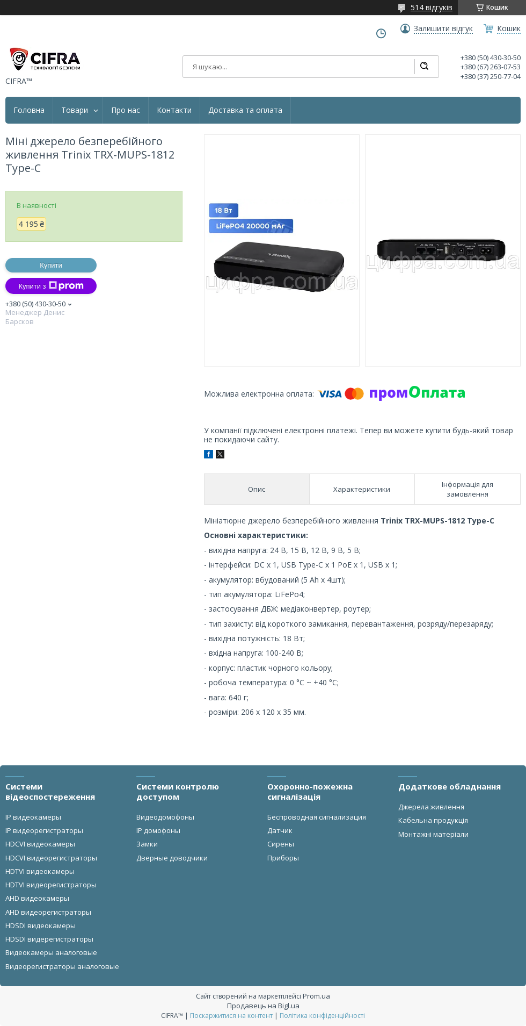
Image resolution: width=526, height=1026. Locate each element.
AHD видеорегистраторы (48, 912)
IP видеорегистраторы (44, 830)
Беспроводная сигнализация (316, 817)
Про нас (125, 110)
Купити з (50, 286)
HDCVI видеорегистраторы (51, 858)
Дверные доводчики (172, 858)
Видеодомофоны (165, 817)
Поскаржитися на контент (231, 1015)
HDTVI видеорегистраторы (51, 884)
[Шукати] (424, 66)
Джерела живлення (431, 807)
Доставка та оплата (245, 110)
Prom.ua (316, 996)
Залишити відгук (443, 28)
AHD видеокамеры (37, 898)
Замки (147, 844)
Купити (51, 265)
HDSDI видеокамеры (40, 925)
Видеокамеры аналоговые (51, 952)
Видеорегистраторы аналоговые (62, 966)
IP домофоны (158, 830)
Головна (29, 110)
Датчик (280, 830)
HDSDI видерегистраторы (49, 939)
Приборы (283, 858)
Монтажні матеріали (433, 834)
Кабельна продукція (433, 820)
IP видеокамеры (33, 817)
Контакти (174, 110)
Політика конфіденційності (322, 1015)
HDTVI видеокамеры (40, 871)
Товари (74, 110)
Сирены (280, 844)
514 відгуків (431, 7)
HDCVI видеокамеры (40, 844)
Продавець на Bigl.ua (263, 1005)
